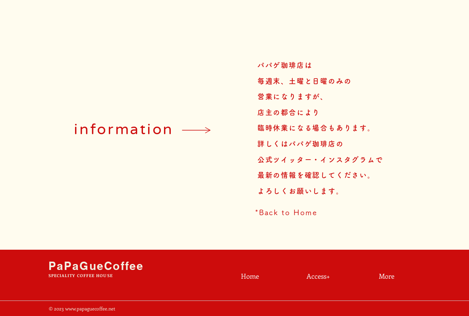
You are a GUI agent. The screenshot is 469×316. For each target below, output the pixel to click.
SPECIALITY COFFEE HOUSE (80, 275)
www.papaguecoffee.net (90, 308)
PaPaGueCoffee (96, 265)
